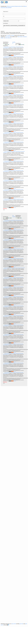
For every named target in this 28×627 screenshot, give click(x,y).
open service (14, 623)
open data (21, 623)
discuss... (15, 55)
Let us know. (8, 36)
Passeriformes (18, 43)
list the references (8, 37)
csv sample (8, 35)
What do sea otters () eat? (14, 6)
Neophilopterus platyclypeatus (5, 43)
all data (12, 35)
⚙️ (10, 152)
